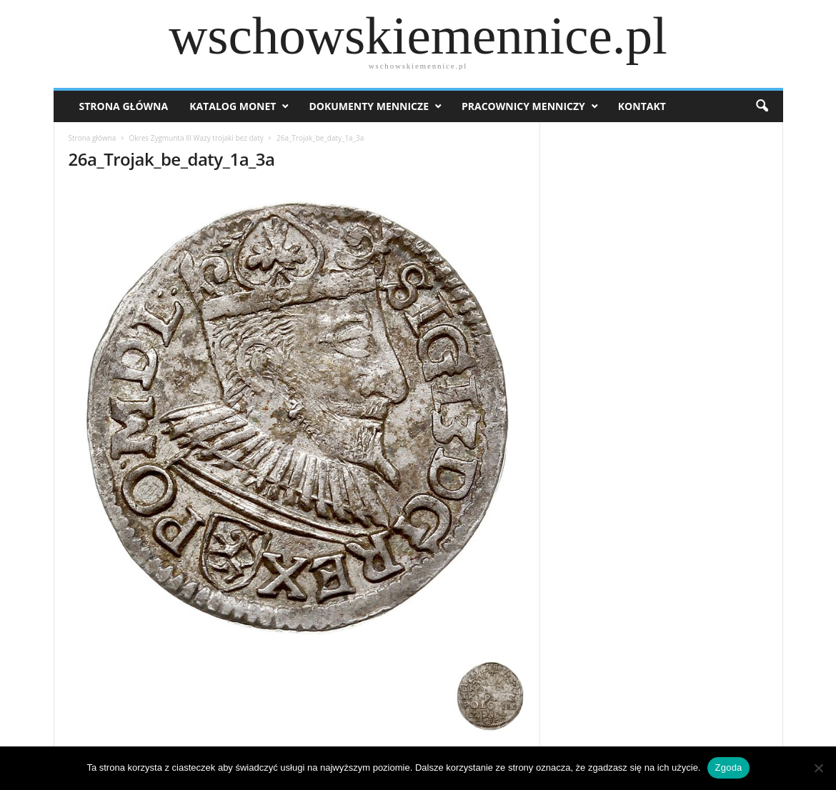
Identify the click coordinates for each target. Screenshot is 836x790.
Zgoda (728, 767)
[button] (761, 106)
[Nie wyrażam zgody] (818, 768)
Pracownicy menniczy (523, 106)
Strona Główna (124, 106)
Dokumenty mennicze (369, 106)
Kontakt (642, 106)
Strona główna (92, 138)
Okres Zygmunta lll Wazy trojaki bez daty (196, 138)
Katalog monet (232, 106)
